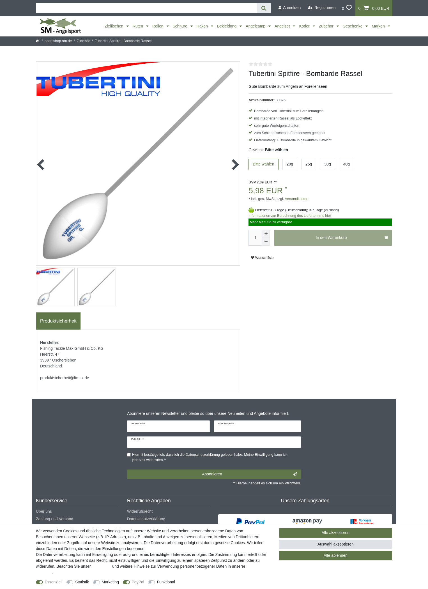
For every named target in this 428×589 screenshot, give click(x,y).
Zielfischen (115, 26)
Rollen (158, 26)
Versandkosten (296, 199)
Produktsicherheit (58, 321)
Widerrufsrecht (140, 511)
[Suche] (264, 8)
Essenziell (54, 582)
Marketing (110, 582)
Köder (304, 26)
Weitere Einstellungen (199, 582)
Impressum (101, 566)
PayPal (138, 582)
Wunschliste (262, 258)
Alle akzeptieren (336, 532)
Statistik (82, 582)
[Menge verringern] (266, 242)
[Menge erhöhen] (266, 234)
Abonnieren (249, 474)
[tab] (58, 321)
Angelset (283, 26)
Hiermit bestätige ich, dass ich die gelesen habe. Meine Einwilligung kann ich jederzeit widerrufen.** (209, 457)
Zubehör (327, 26)
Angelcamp (256, 26)
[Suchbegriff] (146, 8)
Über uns (44, 511)
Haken (203, 26)
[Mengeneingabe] (255, 238)
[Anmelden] (289, 7)
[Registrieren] (322, 7)
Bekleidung (227, 26)
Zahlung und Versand (54, 519)
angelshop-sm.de (58, 41)
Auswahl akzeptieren (335, 544)
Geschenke (353, 26)
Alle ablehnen (336, 555)
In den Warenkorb (352, 237)
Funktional (166, 582)
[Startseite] (38, 41)
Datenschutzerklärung (146, 519)
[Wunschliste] (347, 8)
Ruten (138, 26)
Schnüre (180, 26)
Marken (379, 26)
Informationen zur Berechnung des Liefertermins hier (289, 216)
